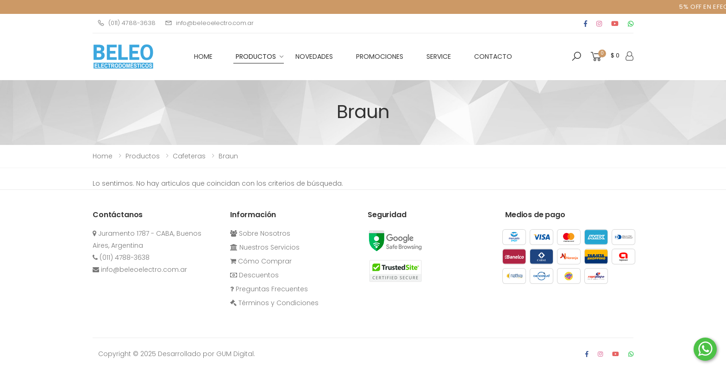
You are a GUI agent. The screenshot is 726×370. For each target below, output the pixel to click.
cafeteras (189, 156)
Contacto (493, 56)
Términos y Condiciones (274, 302)
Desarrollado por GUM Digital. (206, 353)
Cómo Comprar (261, 261)
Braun (228, 156)
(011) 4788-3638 (126, 23)
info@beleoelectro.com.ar (209, 23)
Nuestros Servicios (265, 247)
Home (103, 156)
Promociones (379, 56)
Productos (256, 56)
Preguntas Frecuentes (269, 289)
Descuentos (254, 275)
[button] (576, 56)
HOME (203, 56)
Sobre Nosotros (260, 233)
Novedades (314, 56)
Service (438, 56)
